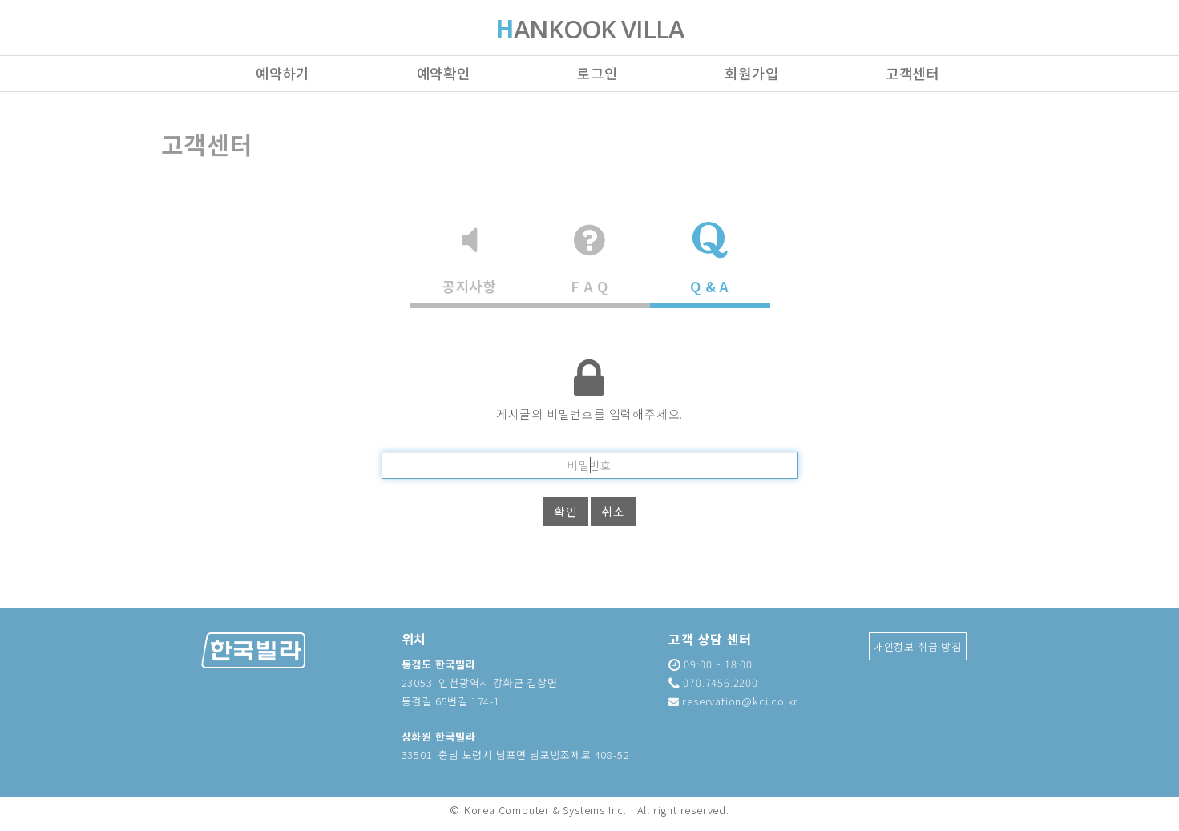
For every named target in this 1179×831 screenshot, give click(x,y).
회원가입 (751, 73)
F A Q (589, 259)
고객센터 (912, 73)
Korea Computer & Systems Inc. (545, 809)
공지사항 (469, 259)
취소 (613, 511)
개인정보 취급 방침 (918, 646)
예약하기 (282, 73)
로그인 (597, 73)
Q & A (709, 259)
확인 (566, 511)
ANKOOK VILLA (589, 31)
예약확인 (443, 73)
